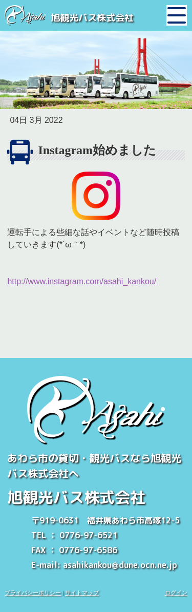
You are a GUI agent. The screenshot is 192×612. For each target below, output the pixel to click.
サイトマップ (82, 592)
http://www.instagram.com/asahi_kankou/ (81, 281)
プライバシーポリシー (33, 592)
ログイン (176, 592)
